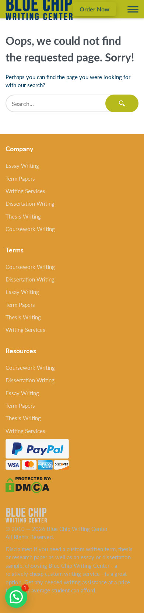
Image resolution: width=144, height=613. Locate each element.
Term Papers (20, 178)
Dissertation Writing (30, 203)
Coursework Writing (30, 229)
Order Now (94, 9)
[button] (16, 597)
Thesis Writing (23, 216)
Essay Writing (22, 165)
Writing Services (25, 191)
